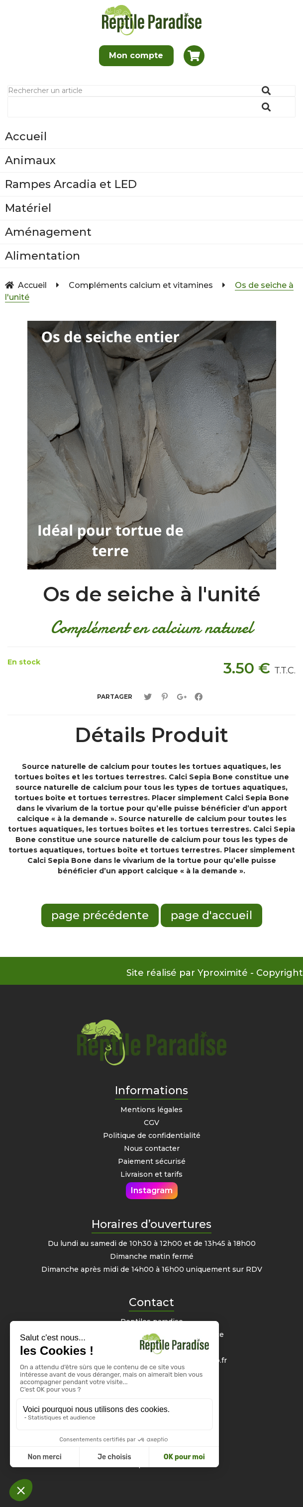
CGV (151, 1122)
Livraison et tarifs (151, 1174)
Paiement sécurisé (152, 1161)
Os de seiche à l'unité (152, 594)
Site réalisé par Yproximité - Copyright (214, 972)
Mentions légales (151, 1109)
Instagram (152, 1190)
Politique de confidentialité (152, 1135)
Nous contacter (152, 1148)
